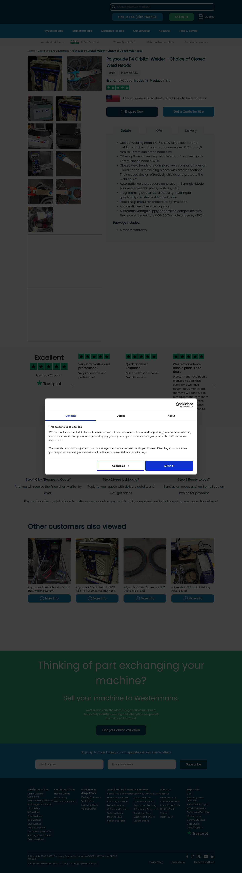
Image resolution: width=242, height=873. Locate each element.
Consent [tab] (71, 415)
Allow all (169, 465)
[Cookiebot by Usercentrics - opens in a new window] (178, 404)
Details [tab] (121, 415)
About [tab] (171, 415)
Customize (120, 465)
